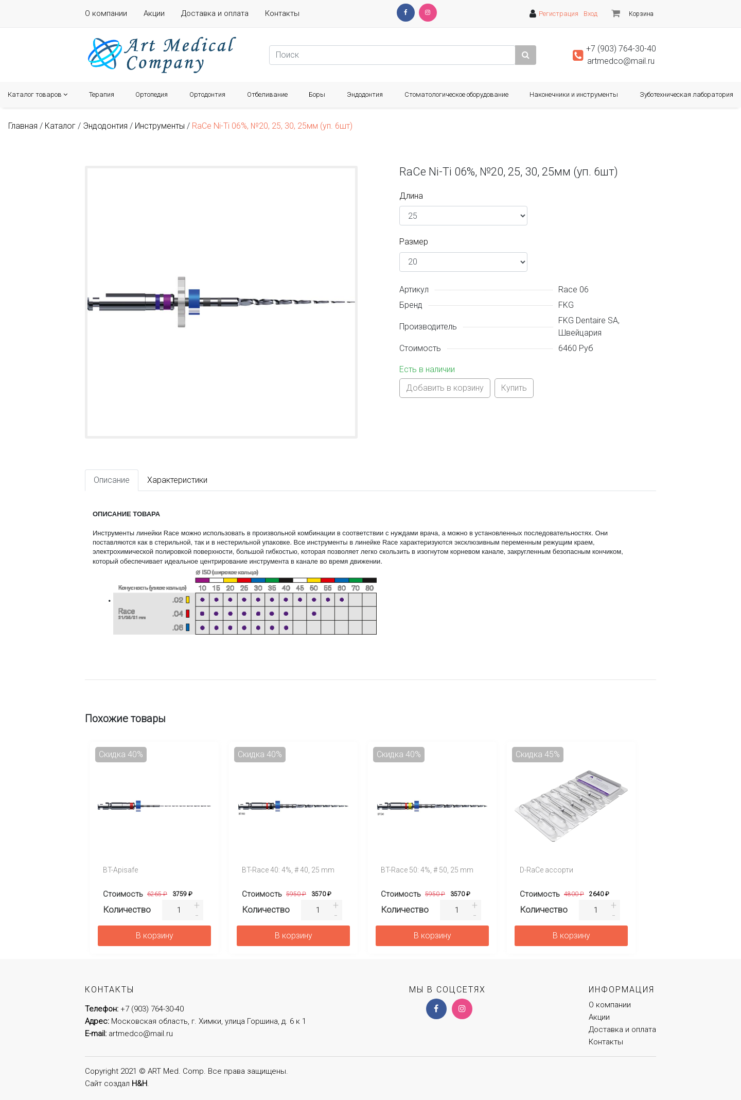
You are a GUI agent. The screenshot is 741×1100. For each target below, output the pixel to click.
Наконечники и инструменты (574, 94)
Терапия (101, 94)
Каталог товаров (37, 94)
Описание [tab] (112, 480)
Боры (317, 94)
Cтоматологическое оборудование (456, 94)
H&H (139, 1083)
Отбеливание (267, 94)
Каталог (60, 126)
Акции (154, 13)
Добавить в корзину (445, 388)
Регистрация (558, 14)
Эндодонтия (365, 94)
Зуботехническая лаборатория (686, 94)
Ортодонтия (207, 94)
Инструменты (160, 126)
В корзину (154, 935)
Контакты (282, 13)
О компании (106, 13)
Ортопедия (151, 94)
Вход (590, 14)
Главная (23, 126)
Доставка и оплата (215, 13)
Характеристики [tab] (177, 480)
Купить (514, 388)
